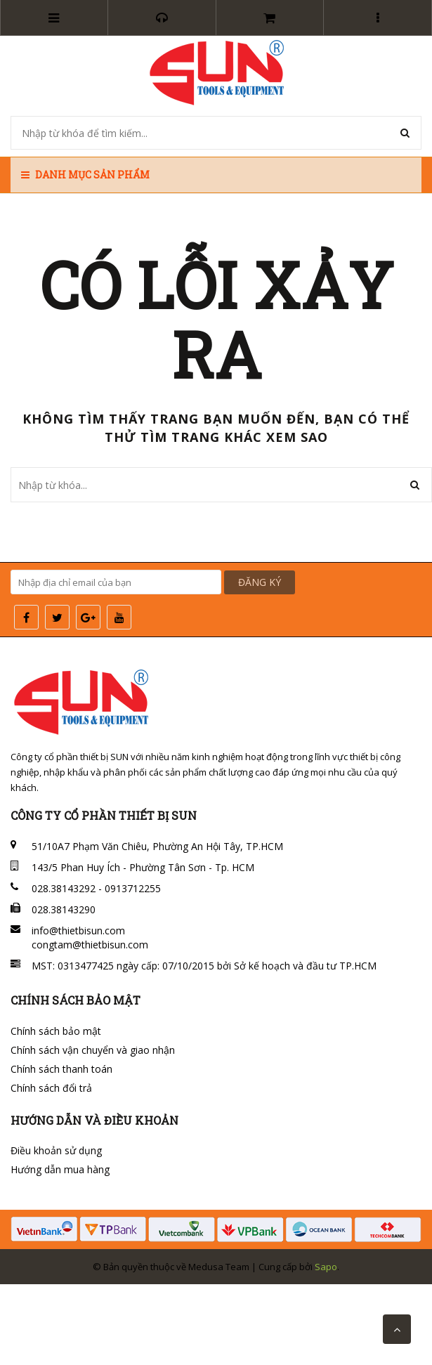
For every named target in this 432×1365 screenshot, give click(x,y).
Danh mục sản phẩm (85, 174)
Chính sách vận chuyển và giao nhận (93, 1050)
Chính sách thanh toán (61, 1069)
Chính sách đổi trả (51, 1088)
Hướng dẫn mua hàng (60, 1169)
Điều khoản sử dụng (56, 1150)
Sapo (326, 1266)
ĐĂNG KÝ (259, 582)
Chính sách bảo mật (56, 1031)
